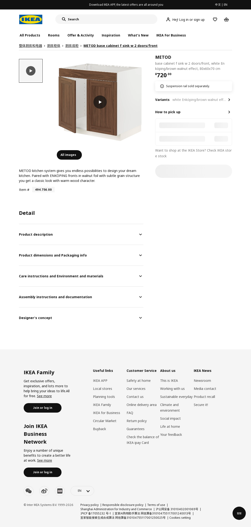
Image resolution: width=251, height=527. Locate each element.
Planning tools (104, 396)
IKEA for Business (106, 412)
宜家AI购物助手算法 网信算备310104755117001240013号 (153, 513)
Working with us (172, 388)
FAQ (130, 412)
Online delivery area (142, 404)
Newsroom (202, 380)
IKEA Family (102, 404)
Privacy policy (89, 505)
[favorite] (230, 63)
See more (44, 396)
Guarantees (136, 429)
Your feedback (171, 434)
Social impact (170, 418)
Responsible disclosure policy (122, 505)
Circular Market (104, 421)
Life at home (170, 426)
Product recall (204, 396)
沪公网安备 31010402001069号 (177, 509)
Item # (24, 189)
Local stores (102, 388)
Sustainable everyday (176, 396)
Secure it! (201, 404)
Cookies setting (180, 518)
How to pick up (168, 112)
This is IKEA (169, 380)
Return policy (137, 421)
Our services (136, 388)
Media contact (205, 388)
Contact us (135, 396)
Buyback (99, 429)
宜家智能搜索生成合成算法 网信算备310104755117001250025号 (123, 518)
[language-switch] (82, 490)
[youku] (60, 491)
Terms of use (156, 505)
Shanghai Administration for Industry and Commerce (116, 509)
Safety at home (139, 380)
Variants (162, 99)
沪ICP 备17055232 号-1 (95, 513)
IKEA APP (100, 380)
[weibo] (44, 491)
